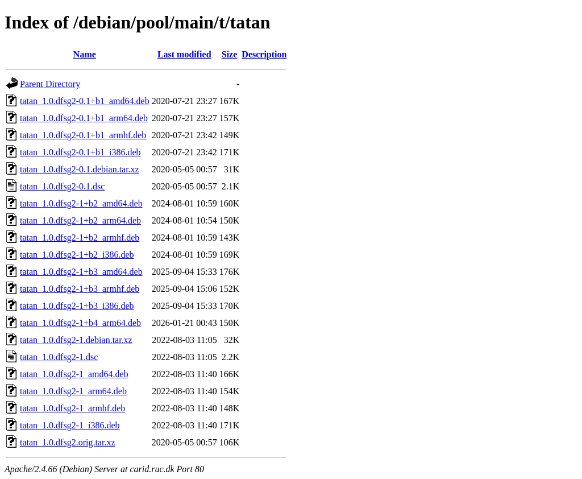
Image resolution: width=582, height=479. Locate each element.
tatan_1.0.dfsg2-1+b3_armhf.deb (79, 289)
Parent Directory (50, 84)
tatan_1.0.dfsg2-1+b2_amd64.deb (81, 203)
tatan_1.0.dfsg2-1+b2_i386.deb (77, 254)
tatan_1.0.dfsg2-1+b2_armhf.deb (79, 237)
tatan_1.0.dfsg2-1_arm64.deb (73, 391)
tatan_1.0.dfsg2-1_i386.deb (70, 425)
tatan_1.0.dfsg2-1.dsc (59, 357)
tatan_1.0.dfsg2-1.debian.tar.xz (76, 340)
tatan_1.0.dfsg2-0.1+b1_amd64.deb (84, 101)
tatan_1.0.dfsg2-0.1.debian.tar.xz (79, 169)
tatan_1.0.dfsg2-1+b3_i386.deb (77, 306)
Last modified (184, 54)
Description (264, 54)
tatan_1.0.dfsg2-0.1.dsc (62, 186)
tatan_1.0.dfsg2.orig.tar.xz (67, 442)
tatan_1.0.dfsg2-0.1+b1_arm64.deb (84, 118)
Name (84, 54)
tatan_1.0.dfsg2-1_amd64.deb (74, 374)
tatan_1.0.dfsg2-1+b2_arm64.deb (80, 220)
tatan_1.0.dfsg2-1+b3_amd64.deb (81, 271)
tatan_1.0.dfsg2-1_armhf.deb (72, 408)
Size (230, 54)
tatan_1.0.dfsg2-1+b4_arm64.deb (80, 323)
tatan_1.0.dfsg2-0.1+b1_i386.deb (80, 152)
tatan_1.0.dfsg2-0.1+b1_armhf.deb (83, 135)
